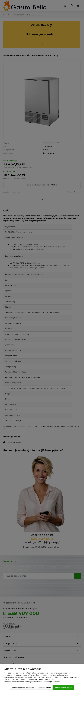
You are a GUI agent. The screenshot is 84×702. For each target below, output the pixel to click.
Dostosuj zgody (45, 687)
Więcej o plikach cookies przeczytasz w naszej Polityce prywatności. (32, 682)
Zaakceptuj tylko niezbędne (23, 687)
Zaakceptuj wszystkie (63, 687)
